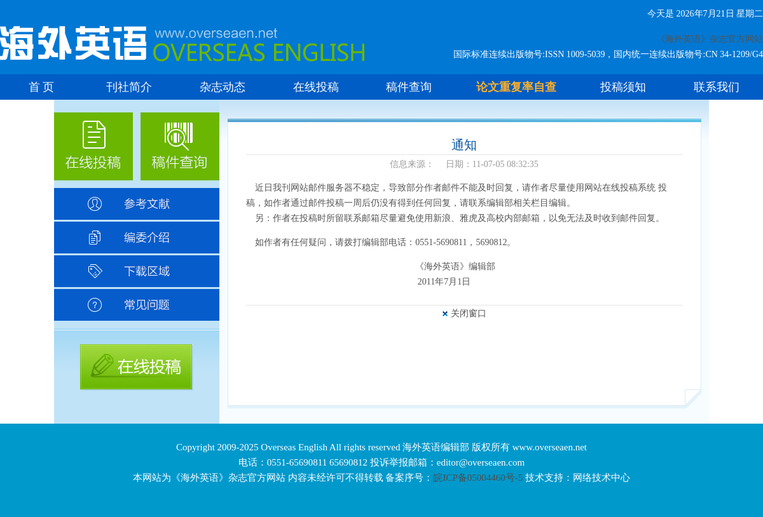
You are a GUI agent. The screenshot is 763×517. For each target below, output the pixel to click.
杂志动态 (222, 87)
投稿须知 (623, 87)
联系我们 (716, 87)
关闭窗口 (468, 313)
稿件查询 (409, 87)
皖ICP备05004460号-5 (478, 478)
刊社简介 (129, 87)
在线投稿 (316, 87)
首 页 (42, 87)
